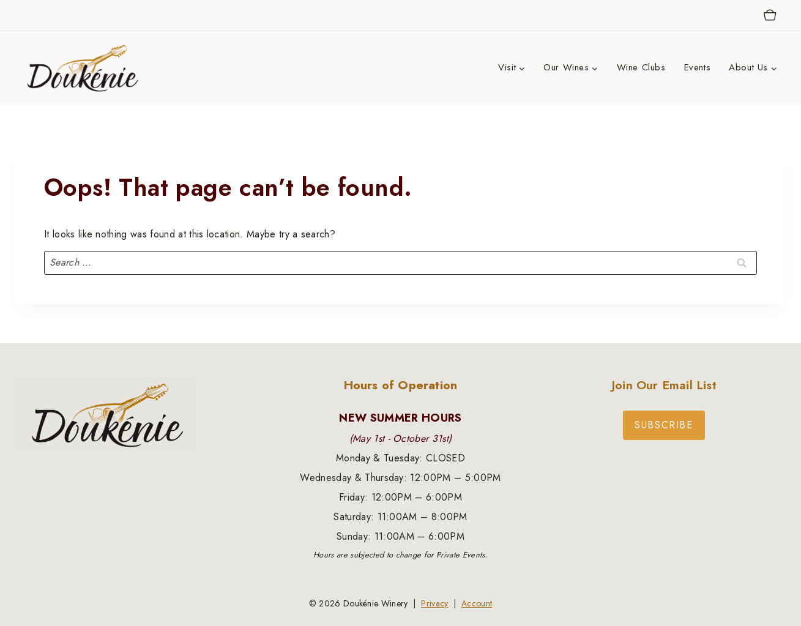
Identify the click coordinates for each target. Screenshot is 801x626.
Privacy (434, 603)
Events (697, 67)
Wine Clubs (641, 67)
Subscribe (664, 425)
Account (476, 603)
